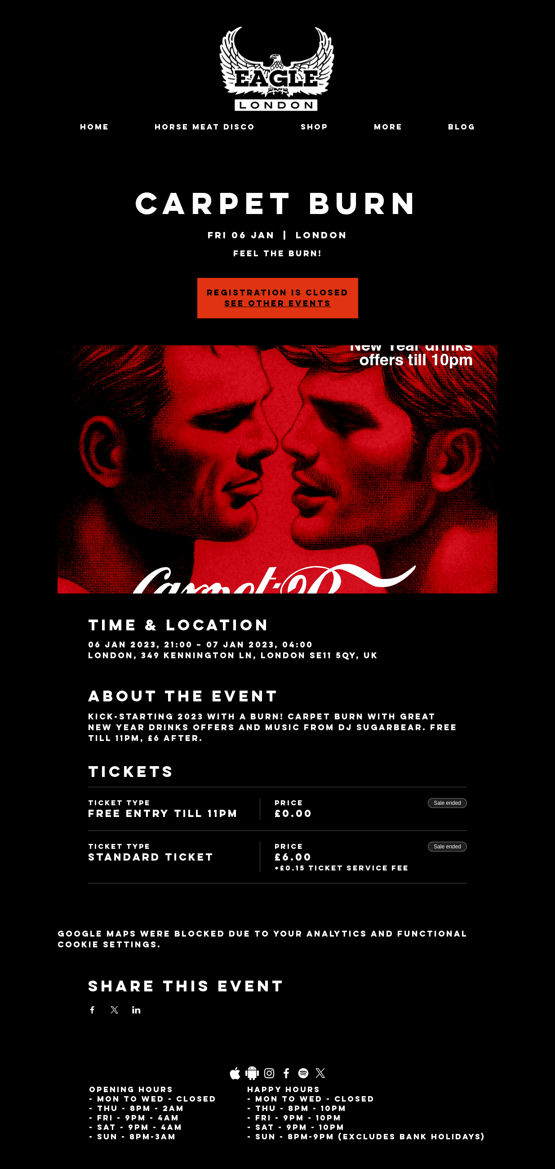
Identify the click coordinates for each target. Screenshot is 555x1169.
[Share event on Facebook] (92, 1009)
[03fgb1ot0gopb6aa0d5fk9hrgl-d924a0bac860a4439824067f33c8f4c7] (235, 1073)
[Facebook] (286, 1073)
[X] (320, 1073)
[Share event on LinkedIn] (136, 1009)
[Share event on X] (114, 1009)
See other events (277, 303)
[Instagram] (269, 1073)
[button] (388, 127)
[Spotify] (303, 1073)
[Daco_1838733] (252, 1073)
